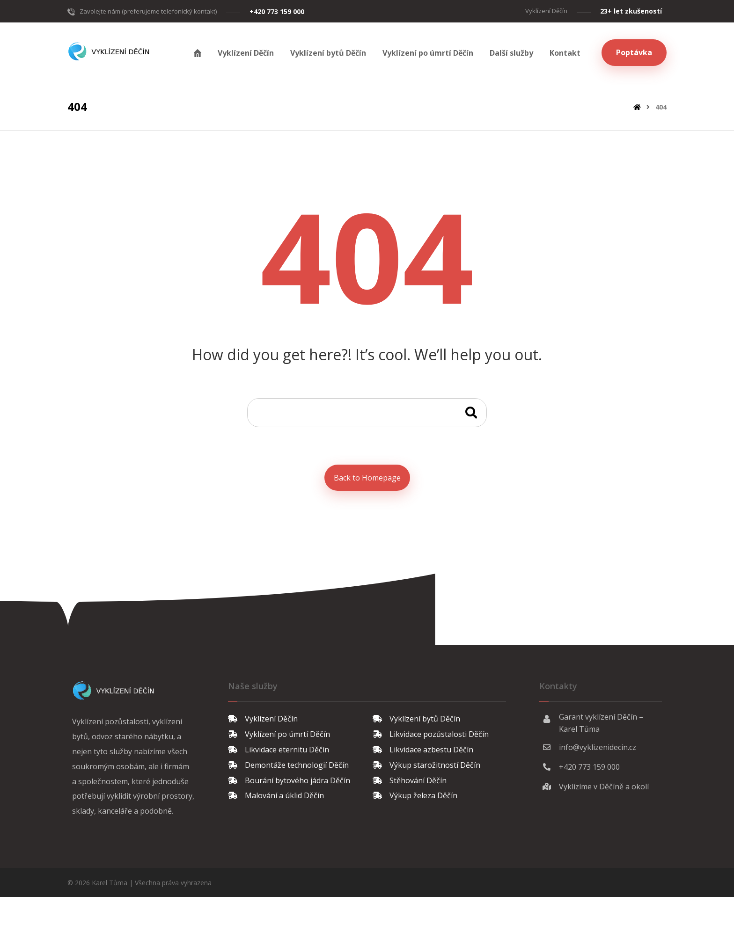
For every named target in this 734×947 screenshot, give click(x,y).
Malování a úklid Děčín (276, 793)
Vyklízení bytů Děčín (416, 718)
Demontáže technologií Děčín (288, 763)
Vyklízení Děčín (263, 718)
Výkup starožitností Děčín (426, 763)
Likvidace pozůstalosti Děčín (431, 733)
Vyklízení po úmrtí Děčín (279, 733)
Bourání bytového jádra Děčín (289, 778)
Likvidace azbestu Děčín (423, 748)
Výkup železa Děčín (415, 793)
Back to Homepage (367, 477)
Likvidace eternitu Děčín (278, 748)
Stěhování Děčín (410, 778)
